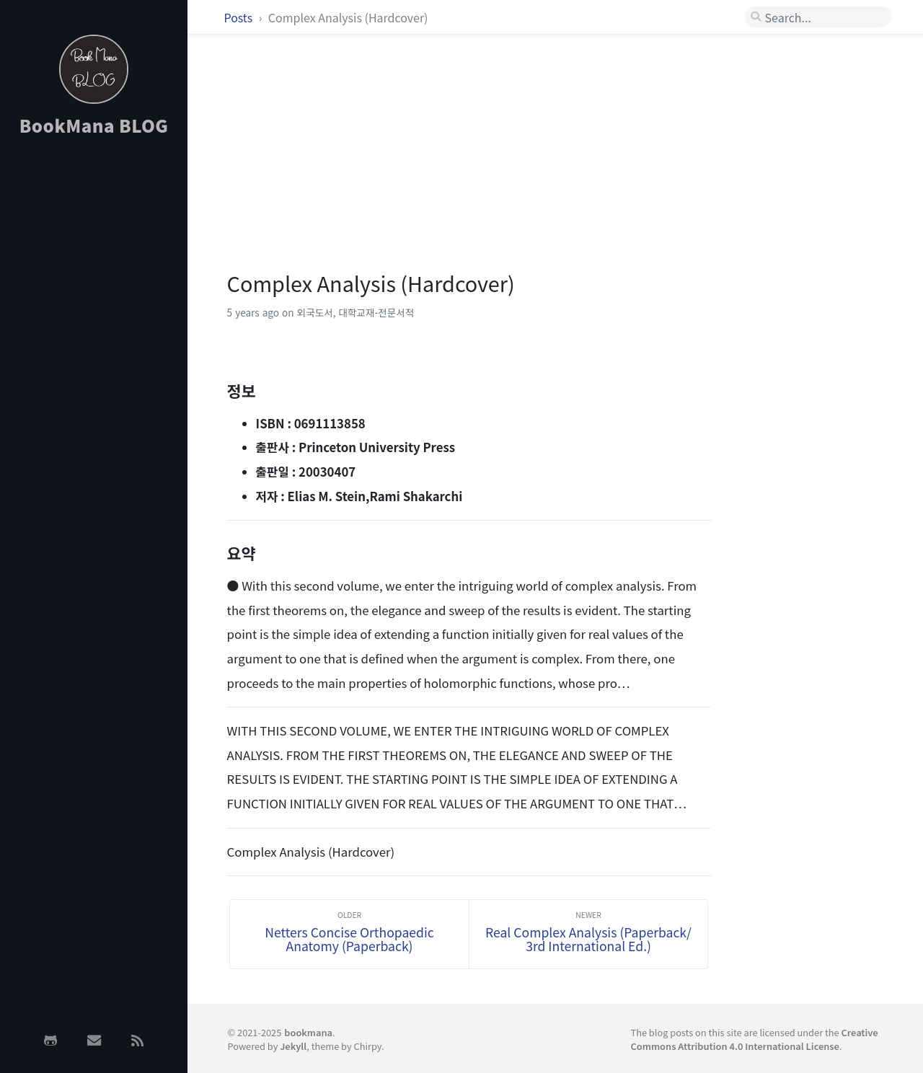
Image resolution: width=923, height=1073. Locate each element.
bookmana (308, 1032)
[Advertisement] (93, 377)
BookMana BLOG (94, 125)
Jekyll (293, 1046)
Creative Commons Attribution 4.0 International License (754, 1039)
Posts (239, 17)
